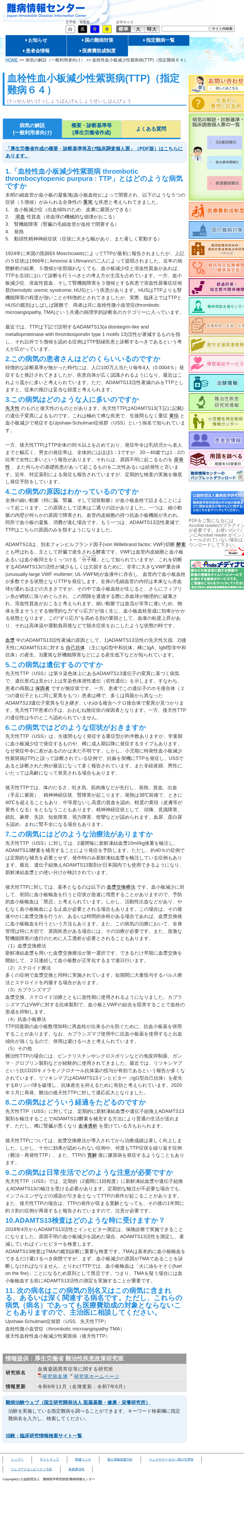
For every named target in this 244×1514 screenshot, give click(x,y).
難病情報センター (47, 10)
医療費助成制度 (99, 50)
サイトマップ (49, 1459)
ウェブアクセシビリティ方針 (31, 1469)
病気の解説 (32, 129)
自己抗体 (75, 647)
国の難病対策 (99, 40)
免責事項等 (76, 1469)
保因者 (42, 688)
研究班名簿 (55, 1376)
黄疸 (174, 415)
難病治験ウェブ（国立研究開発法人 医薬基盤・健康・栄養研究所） (78, 1402)
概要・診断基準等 (91, 129)
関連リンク (83, 1459)
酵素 (181, 544)
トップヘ (17, 1459)
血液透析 (87, 1126)
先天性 (12, 408)
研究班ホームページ (96, 1376)
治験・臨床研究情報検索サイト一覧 (44, 1435)
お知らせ (37, 40)
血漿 (10, 640)
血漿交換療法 (121, 887)
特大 (152, 29)
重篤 (88, 202)
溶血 (20, 216)
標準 (123, 29)
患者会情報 (38, 50)
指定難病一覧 (160, 40)
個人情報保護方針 (120, 1459)
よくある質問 (151, 129)
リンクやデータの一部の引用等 (171, 1459)
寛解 (92, 1155)
